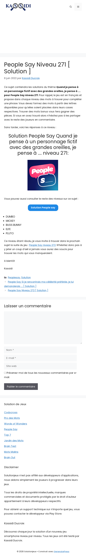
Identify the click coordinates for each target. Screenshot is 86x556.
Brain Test (10, 446)
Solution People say (43, 207)
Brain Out (9, 457)
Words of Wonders (15, 423)
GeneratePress (61, 551)
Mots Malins (11, 452)
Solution (26, 277)
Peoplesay (14, 277)
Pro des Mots (12, 418)
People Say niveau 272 (42, 245)
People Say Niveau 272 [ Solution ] (28, 290)
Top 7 (7, 435)
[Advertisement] (43, 34)
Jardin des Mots (14, 440)
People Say (10, 429)
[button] (70, 7)
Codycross (10, 412)
